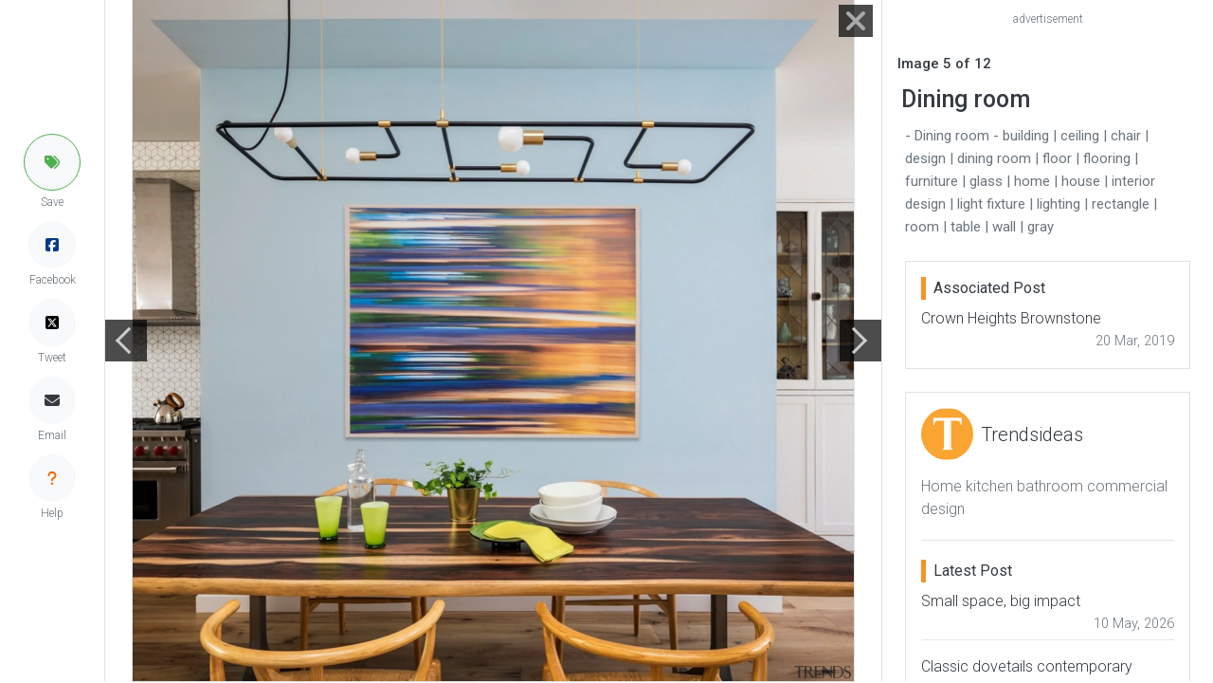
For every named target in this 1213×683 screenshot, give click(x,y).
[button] (52, 162)
